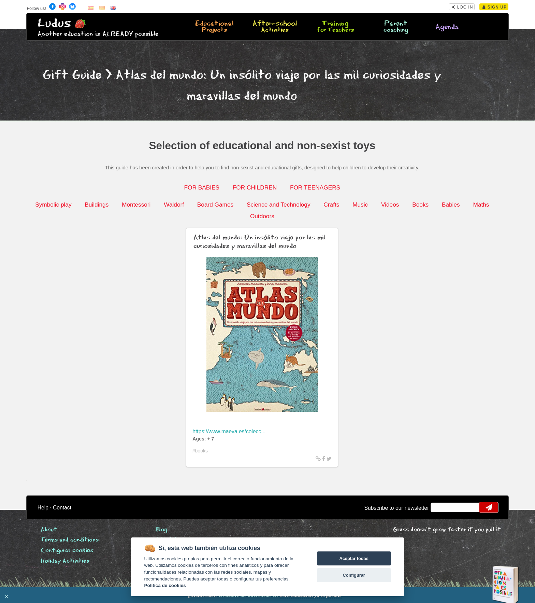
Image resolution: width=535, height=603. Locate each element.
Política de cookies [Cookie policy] (165, 585)
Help (43, 507)
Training (335, 26)
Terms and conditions (70, 540)
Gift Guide (72, 75)
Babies (451, 204)
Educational (214, 26)
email (440, 507)
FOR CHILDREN (255, 187)
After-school (274, 26)
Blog (162, 530)
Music (360, 204)
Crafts (331, 204)
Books (420, 204)
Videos (390, 204)
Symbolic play (53, 204)
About (49, 530)
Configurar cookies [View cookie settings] (67, 551)
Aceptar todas (353, 558)
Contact (62, 507)
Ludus (54, 23)
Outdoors (262, 216)
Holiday (65, 561)
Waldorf (174, 204)
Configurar (354, 575)
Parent (395, 26)
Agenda (447, 27)
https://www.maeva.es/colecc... (228, 431)
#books (200, 450)
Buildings (97, 204)
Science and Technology (278, 204)
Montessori (136, 204)
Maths (481, 204)
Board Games (215, 204)
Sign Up (494, 7)
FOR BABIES (201, 187)
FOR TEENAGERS (315, 187)
